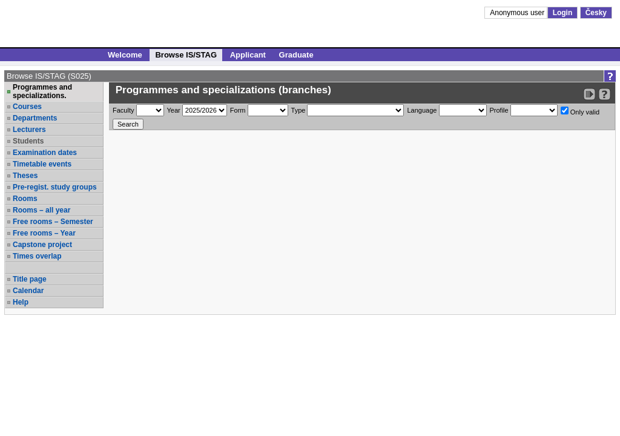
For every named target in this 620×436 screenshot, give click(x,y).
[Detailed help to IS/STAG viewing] (604, 94)
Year (173, 110)
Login (563, 12)
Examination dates (45, 152)
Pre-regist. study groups (55, 187)
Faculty (123, 110)
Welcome (125, 54)
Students (28, 141)
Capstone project (42, 244)
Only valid (580, 111)
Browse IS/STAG (186, 54)
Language (422, 110)
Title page (30, 279)
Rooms (25, 198)
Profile (499, 110)
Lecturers (29, 129)
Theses (25, 175)
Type (298, 110)
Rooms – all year (41, 210)
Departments (35, 118)
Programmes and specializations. (42, 91)
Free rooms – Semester (53, 221)
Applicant (248, 54)
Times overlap (37, 256)
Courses (27, 106)
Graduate (296, 54)
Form (238, 110)
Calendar (28, 290)
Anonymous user (518, 12)
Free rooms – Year (44, 233)
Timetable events (42, 164)
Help (20, 302)
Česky (596, 12)
